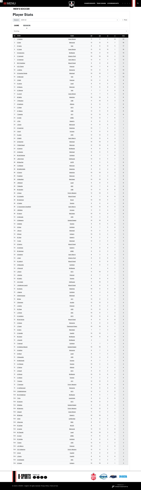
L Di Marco (20, 446)
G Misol (19, 353)
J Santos (19, 275)
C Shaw (19, 107)
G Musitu (19, 87)
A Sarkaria (20, 104)
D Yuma (19, 46)
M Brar (19, 299)
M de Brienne (21, 155)
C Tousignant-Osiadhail (24, 206)
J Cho (18, 121)
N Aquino (19, 401)
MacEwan (72, 179)
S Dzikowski (20, 459)
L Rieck (19, 271)
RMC (72, 422)
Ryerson (72, 66)
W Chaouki (20, 432)
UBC (72, 186)
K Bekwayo (20, 220)
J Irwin (19, 258)
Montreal (72, 73)
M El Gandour (21, 63)
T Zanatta (20, 114)
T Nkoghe (20, 186)
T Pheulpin (20, 100)
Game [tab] (16, 25)
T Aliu (18, 398)
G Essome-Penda (22, 73)
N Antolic (19, 289)
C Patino (19, 367)
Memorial (72, 42)
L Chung (19, 312)
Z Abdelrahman (21, 391)
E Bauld (19, 412)
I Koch (19, 131)
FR (1, 1)
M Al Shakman (21, 395)
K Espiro (19, 172)
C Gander (20, 333)
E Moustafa (20, 357)
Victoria (72, 131)
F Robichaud (21, 145)
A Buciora (20, 422)
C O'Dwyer (20, 364)
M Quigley (20, 189)
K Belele (19, 224)
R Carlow (19, 425)
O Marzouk (20, 76)
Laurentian (72, 398)
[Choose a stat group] (70, 31)
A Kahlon (19, 350)
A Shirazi (19, 374)
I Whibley (20, 210)
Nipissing (72, 70)
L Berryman (20, 159)
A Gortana (20, 247)
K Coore (19, 49)
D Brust (19, 234)
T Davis (19, 442)
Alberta (72, 104)
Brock (72, 200)
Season (16, 20)
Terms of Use (54, 486)
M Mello (19, 97)
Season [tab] (26, 25)
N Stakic (19, 278)
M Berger (19, 415)
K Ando (19, 118)
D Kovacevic (20, 53)
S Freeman (20, 59)
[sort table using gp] (91, 36)
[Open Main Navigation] (5, 3)
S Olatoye (20, 90)
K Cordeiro (20, 316)
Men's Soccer (21, 9)
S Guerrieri (20, 128)
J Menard (19, 182)
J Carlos (19, 306)
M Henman (20, 251)
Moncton (72, 87)
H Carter (19, 429)
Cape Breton (72, 39)
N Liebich (20, 261)
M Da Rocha (20, 319)
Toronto (72, 203)
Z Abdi (19, 80)
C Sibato (19, 377)
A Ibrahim (20, 254)
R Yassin (19, 213)
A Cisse (19, 436)
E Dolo (19, 42)
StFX (72, 107)
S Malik (19, 138)
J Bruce (19, 230)
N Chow (19, 309)
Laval (72, 83)
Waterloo (72, 97)
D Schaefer (20, 196)
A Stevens (20, 152)
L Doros (19, 456)
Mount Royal (72, 63)
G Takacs (19, 111)
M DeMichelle (21, 169)
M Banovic (20, 408)
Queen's (72, 121)
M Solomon (20, 200)
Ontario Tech (72, 56)
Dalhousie (72, 159)
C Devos (19, 323)
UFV (72, 114)
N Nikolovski (20, 360)
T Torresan (20, 384)
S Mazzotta (20, 265)
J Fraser (19, 326)
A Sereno (19, 148)
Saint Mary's (72, 59)
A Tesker (19, 203)
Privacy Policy (45, 486)
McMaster (72, 53)
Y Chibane (20, 165)
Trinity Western (72, 193)
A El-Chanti (20, 66)
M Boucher (20, 162)
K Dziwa (19, 463)
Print (124, 20)
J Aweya (19, 292)
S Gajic (19, 330)
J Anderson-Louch (22, 285)
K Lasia (19, 135)
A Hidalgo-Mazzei (22, 347)
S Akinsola (20, 217)
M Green (19, 336)
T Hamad (19, 343)
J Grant (19, 124)
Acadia (72, 302)
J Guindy (19, 340)
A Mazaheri (20, 179)
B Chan (19, 237)
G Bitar (19, 227)
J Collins (19, 70)
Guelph (72, 333)
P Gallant (19, 176)
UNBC (72, 118)
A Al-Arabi (20, 282)
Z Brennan (20, 302)
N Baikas (19, 405)
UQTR (72, 162)
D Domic (19, 244)
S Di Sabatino (21, 449)
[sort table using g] (107, 36)
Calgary (72, 234)
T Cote (19, 241)
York (72, 46)
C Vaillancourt (21, 388)
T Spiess (19, 381)
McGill (72, 425)
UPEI (72, 135)
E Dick (19, 453)
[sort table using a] (114, 36)
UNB (72, 100)
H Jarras (19, 83)
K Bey (18, 418)
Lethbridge (72, 418)
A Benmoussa (21, 295)
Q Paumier (20, 141)
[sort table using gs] (100, 36)
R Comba (20, 439)
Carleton (72, 155)
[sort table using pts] (123, 36)
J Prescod (20, 268)
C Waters (19, 39)
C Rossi (19, 193)
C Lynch (19, 94)
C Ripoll (19, 371)
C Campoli (20, 56)
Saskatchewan (72, 220)
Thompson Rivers (72, 326)
